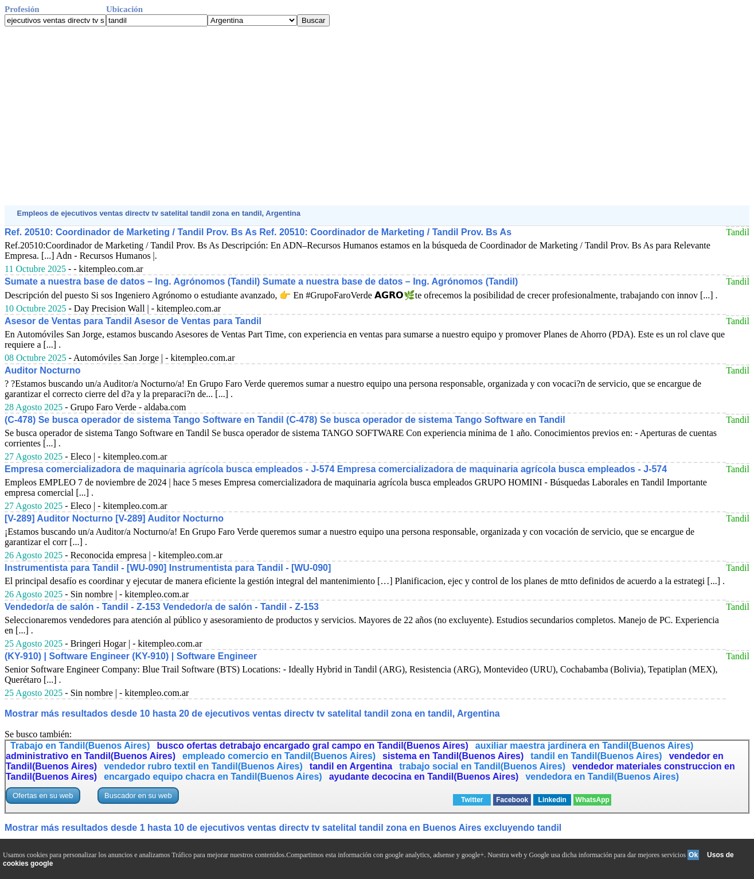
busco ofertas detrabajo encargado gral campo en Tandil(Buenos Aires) (312, 745)
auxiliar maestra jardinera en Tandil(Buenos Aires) (584, 745)
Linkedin (552, 800)
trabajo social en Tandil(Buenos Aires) (482, 766)
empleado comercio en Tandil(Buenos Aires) (279, 756)
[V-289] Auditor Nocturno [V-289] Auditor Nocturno (114, 518)
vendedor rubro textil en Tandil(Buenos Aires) (203, 766)
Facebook (512, 800)
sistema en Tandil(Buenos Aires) (452, 756)
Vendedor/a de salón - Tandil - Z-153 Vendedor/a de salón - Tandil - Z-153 (162, 607)
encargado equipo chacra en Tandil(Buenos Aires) (213, 776)
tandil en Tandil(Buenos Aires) (596, 756)
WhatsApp (593, 800)
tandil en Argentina (351, 766)
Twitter (472, 800)
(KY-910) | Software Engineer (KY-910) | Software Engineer (131, 656)
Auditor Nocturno (42, 370)
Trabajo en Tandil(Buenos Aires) (80, 745)
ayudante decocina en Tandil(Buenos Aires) (424, 776)
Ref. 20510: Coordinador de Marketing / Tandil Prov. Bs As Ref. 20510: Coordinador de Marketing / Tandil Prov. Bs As (258, 232)
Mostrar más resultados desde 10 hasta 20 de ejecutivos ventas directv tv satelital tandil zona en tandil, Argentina (252, 713)
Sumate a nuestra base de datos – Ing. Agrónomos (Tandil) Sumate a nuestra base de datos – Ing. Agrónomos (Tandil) (261, 281)
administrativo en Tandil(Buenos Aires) (90, 756)
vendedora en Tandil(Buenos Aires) (602, 776)
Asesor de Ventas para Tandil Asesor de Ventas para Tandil (133, 321)
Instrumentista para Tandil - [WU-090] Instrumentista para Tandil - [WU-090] (168, 568)
